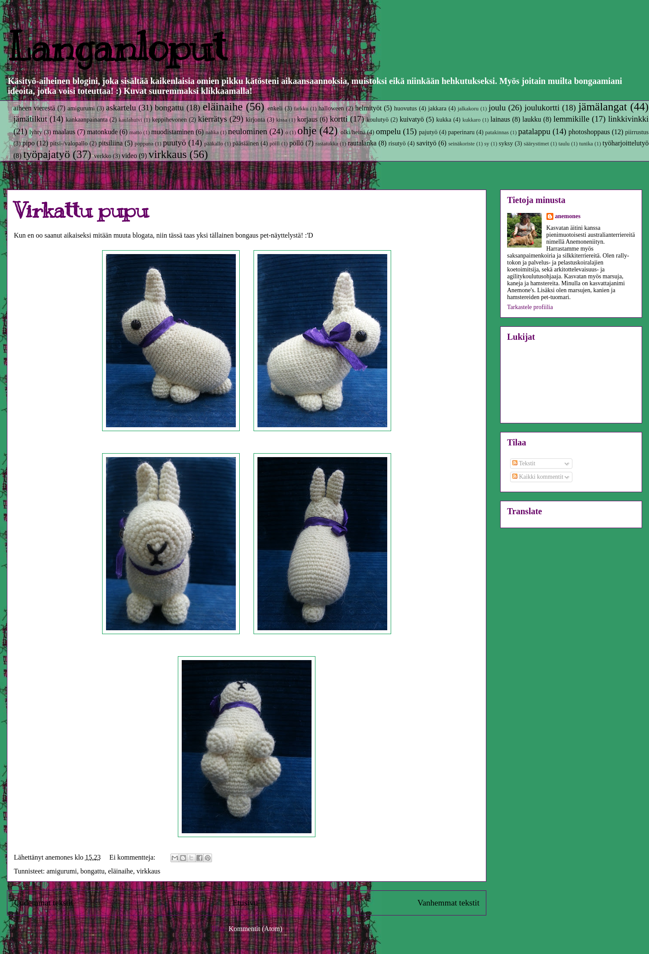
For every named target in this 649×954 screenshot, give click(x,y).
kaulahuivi (130, 120)
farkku (301, 109)
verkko (102, 155)
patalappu (534, 131)
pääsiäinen (246, 143)
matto (135, 132)
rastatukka (326, 144)
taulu (564, 144)
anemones (568, 216)
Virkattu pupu (81, 210)
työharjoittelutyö (626, 143)
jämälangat (602, 106)
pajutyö (428, 132)
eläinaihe (222, 106)
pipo (28, 143)
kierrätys (212, 118)
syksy (506, 143)
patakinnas (497, 132)
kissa (281, 120)
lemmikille (571, 118)
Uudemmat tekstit (43, 902)
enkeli (275, 108)
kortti (339, 118)
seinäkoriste (461, 144)
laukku (531, 119)
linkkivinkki (628, 118)
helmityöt (368, 108)
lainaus (500, 119)
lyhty (35, 132)
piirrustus (637, 132)
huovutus (405, 108)
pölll (275, 144)
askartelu (121, 107)
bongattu (169, 107)
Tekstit (523, 463)
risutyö (397, 143)
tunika (586, 144)
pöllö (296, 143)
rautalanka (362, 143)
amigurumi (81, 108)
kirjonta (255, 119)
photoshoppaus (589, 131)
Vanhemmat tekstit (448, 902)
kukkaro (472, 120)
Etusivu (245, 902)
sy (486, 144)
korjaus (307, 119)
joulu (496, 107)
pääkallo (213, 144)
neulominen (247, 131)
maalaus (64, 131)
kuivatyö (412, 119)
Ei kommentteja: (133, 857)
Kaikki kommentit (537, 477)
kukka (443, 119)
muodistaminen (172, 131)
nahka (212, 132)
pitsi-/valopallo (69, 143)
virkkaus (167, 154)
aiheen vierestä (34, 108)
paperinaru (461, 132)
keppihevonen (169, 119)
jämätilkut (30, 118)
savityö (426, 143)
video (129, 155)
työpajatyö (46, 154)
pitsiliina (111, 143)
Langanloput (116, 47)
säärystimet (536, 144)
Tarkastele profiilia (530, 307)
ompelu (388, 131)
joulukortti (541, 107)
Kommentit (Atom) (255, 928)
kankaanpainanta (87, 119)
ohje (306, 130)
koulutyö (377, 119)
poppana (144, 144)
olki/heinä (353, 132)
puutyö (174, 142)
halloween (331, 108)
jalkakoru (468, 109)
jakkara (437, 108)
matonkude (102, 131)
